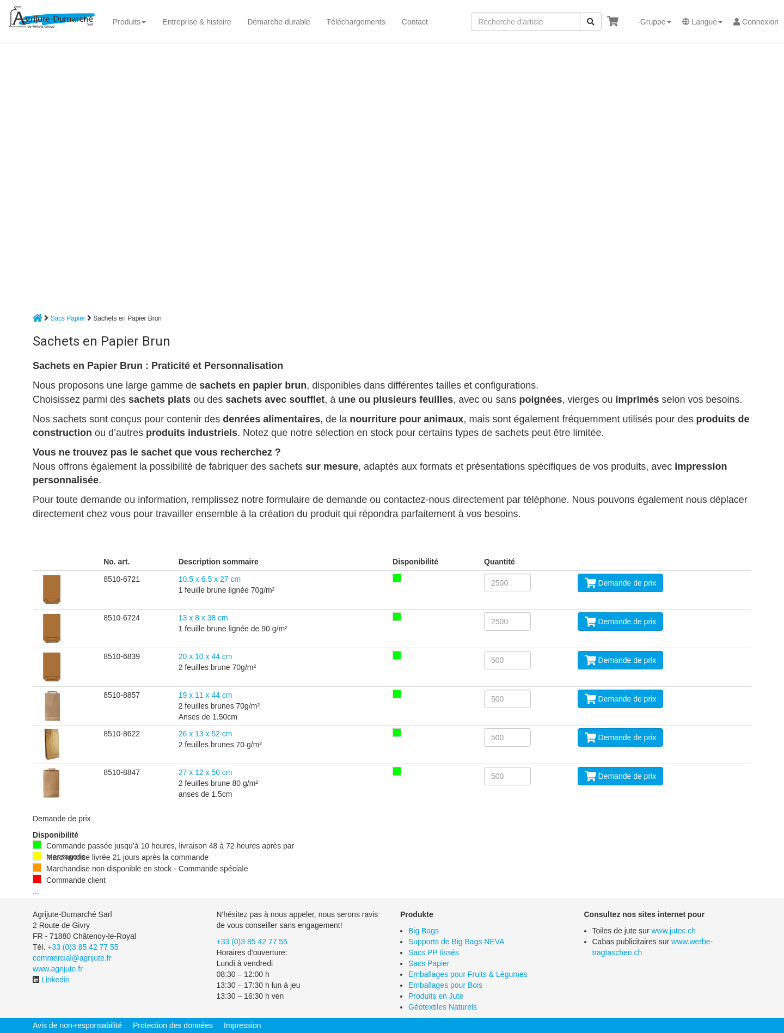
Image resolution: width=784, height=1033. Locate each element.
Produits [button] (129, 21)
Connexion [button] (756, 21)
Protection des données (173, 1025)
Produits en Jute (435, 996)
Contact (415, 21)
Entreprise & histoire (196, 21)
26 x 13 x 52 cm (205, 733)
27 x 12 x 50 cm (205, 772)
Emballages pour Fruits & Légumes (468, 974)
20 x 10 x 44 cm (205, 656)
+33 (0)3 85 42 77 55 (82, 947)
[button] (650, 22)
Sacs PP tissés (433, 952)
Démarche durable (278, 21)
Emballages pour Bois (445, 985)
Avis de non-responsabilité (77, 1025)
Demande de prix (621, 583)
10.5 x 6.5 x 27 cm (210, 579)
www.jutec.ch (673, 930)
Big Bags (423, 930)
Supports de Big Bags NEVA (456, 941)
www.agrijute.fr (58, 968)
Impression (242, 1025)
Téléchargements (356, 21)
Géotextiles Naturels (442, 1007)
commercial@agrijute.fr (72, 958)
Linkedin (55, 979)
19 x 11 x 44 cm (205, 695)
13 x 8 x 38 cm (203, 617)
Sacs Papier (68, 318)
